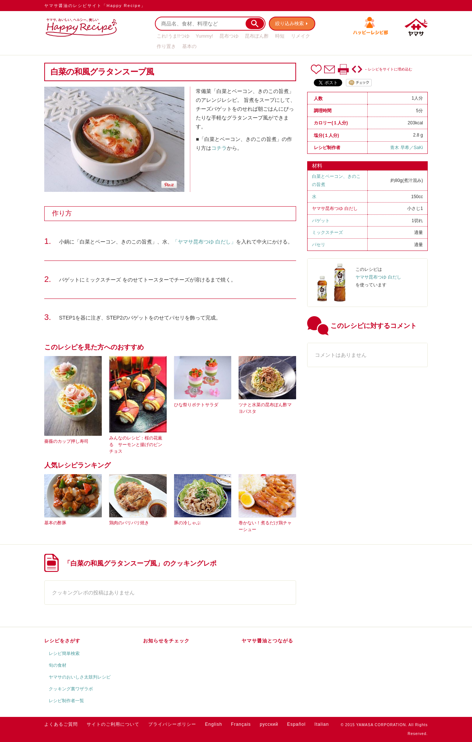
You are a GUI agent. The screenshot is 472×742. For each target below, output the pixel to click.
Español (296, 724)
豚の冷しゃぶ (187, 522)
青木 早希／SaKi (406, 147)
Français (241, 724)
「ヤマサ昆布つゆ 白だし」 (204, 242)
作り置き (166, 46)
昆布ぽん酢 (257, 36)
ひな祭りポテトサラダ (196, 404)
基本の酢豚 (55, 522)
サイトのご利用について (113, 724)
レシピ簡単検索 (64, 653)
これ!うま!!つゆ (173, 36)
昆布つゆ (229, 36)
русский (269, 724)
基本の (189, 46)
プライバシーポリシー (172, 724)
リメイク (300, 36)
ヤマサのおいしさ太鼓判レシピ (80, 677)
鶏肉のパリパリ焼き (129, 522)
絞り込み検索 (289, 23)
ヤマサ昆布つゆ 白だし (334, 208)
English (213, 724)
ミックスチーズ (327, 232)
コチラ (219, 148)
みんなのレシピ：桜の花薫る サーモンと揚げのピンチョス (135, 444)
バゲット (321, 220)
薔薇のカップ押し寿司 (66, 441)
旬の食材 (57, 665)
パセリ (318, 244)
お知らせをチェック (166, 640)
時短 (280, 36)
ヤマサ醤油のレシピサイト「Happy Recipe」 (95, 5)
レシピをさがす (62, 640)
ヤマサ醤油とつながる (267, 640)
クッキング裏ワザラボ (71, 688)
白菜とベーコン (327, 176)
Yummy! (204, 36)
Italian (322, 724)
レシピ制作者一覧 (66, 700)
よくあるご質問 (61, 724)
